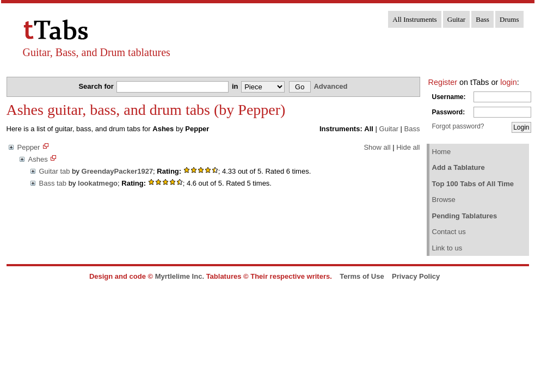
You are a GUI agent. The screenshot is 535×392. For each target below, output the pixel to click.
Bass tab (53, 183)
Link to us (447, 248)
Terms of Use (362, 276)
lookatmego (98, 183)
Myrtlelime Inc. (179, 276)
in (236, 86)
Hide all (408, 147)
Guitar (456, 19)
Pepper (28, 147)
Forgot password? (458, 126)
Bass (482, 19)
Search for (96, 86)
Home (441, 152)
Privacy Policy (416, 276)
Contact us (449, 232)
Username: (449, 97)
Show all (377, 147)
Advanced (330, 86)
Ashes (38, 159)
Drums (509, 19)
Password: (448, 112)
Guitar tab (54, 171)
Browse (444, 199)
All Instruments (414, 19)
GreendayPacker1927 (117, 171)
